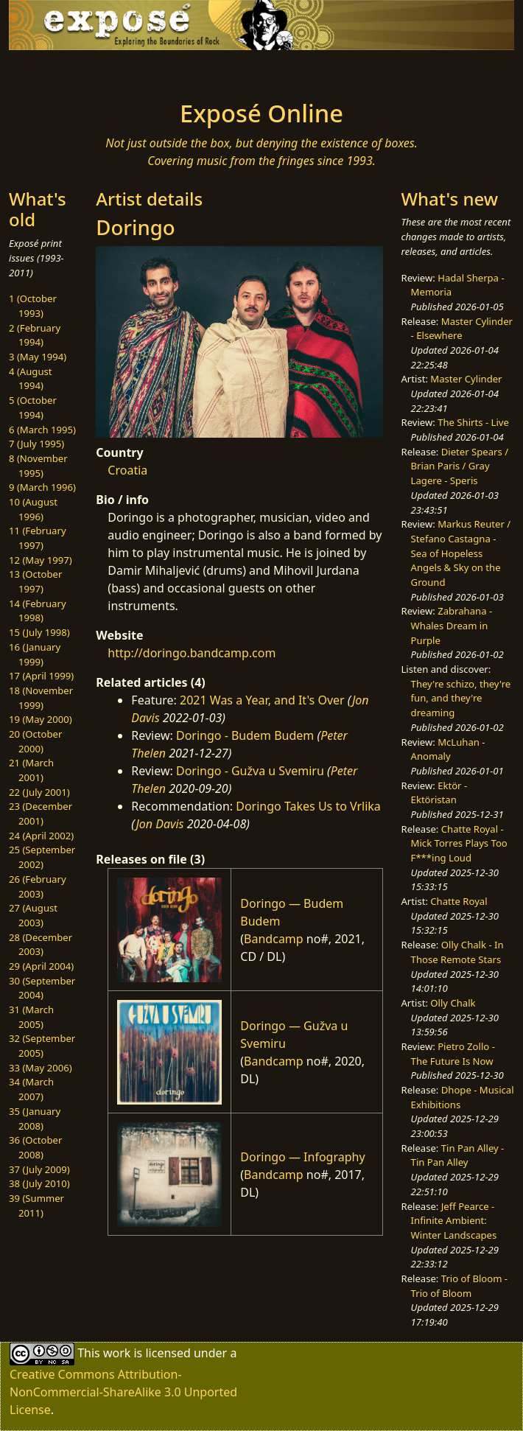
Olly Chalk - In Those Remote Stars (457, 952)
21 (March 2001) (31, 770)
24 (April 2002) (41, 835)
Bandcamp (273, 939)
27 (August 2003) (33, 915)
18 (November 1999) (41, 698)
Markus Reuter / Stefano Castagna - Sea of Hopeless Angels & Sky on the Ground (461, 553)
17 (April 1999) (41, 675)
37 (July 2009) (39, 1169)
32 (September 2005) (42, 1046)
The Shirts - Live (473, 422)
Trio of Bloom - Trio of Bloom (459, 1286)
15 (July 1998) (39, 632)
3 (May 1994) (37, 356)
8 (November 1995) (38, 466)
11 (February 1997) (37, 538)
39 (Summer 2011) (36, 1206)
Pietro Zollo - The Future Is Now (453, 1054)
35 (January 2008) (34, 1119)
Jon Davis (159, 824)
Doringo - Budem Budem (245, 735)
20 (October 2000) (35, 741)
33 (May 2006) (40, 1067)
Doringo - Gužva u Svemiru (250, 771)
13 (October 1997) (35, 581)
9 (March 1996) (42, 487)
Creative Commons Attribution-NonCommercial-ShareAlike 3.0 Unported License (123, 1392)
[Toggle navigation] (101, 70)
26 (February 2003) (37, 886)
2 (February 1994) (34, 335)
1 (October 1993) (33, 306)
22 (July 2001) (39, 792)
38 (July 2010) (39, 1183)
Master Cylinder (466, 378)
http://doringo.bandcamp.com (191, 653)
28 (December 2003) (40, 945)
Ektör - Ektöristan (439, 793)
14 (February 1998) (37, 611)
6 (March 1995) (42, 429)
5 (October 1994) (33, 407)
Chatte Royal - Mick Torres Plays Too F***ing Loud (459, 843)
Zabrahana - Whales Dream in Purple (452, 625)
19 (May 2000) (40, 719)
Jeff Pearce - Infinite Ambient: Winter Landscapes (454, 1221)
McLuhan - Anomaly (448, 749)
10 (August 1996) (33, 509)
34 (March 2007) (31, 1089)
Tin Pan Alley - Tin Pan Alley (458, 1155)
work (116, 1353)
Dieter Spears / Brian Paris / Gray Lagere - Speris (459, 466)
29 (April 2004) (41, 966)
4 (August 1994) (30, 379)
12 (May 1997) (40, 560)
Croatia (127, 470)
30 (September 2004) (42, 988)
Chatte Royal (458, 901)
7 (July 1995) (36, 443)
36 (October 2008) (35, 1147)
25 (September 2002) (42, 857)
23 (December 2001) (40, 814)
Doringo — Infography (302, 1157)
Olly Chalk (452, 1003)
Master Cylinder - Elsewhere (462, 329)
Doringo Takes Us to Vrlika (308, 806)
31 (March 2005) (31, 1017)
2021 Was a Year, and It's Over (262, 700)
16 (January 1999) (34, 654)
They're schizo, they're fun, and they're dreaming (461, 698)
